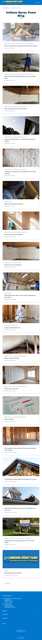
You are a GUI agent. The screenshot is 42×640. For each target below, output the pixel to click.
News (14, 538)
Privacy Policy (21, 636)
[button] (36, 2)
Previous (7, 583)
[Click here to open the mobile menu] (38, 2)
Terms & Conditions (21, 638)
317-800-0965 (7, 604)
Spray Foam (24, 43)
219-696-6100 (7, 599)
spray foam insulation (17, 43)
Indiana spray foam (8, 43)
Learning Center (6, 7)
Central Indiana (30, 43)
